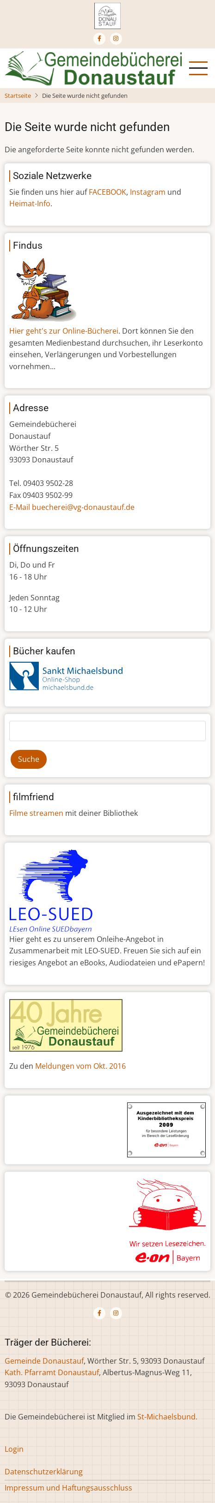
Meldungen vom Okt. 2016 (80, 1066)
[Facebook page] (99, 39)
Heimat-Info (29, 203)
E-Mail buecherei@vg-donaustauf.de (72, 507)
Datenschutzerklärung (44, 1472)
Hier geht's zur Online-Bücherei (63, 331)
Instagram (148, 192)
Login (14, 1449)
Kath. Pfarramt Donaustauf (52, 1372)
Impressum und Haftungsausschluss (68, 1488)
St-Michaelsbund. (167, 1417)
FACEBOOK (107, 192)
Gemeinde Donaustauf (44, 1361)
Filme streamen (36, 813)
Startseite (18, 95)
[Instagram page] (116, 39)
